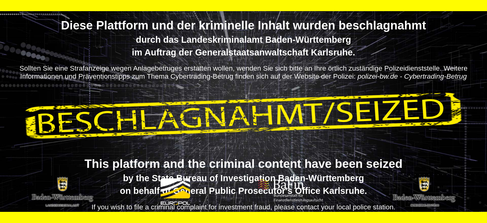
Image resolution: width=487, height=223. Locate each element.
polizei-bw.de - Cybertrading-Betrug (412, 76)
